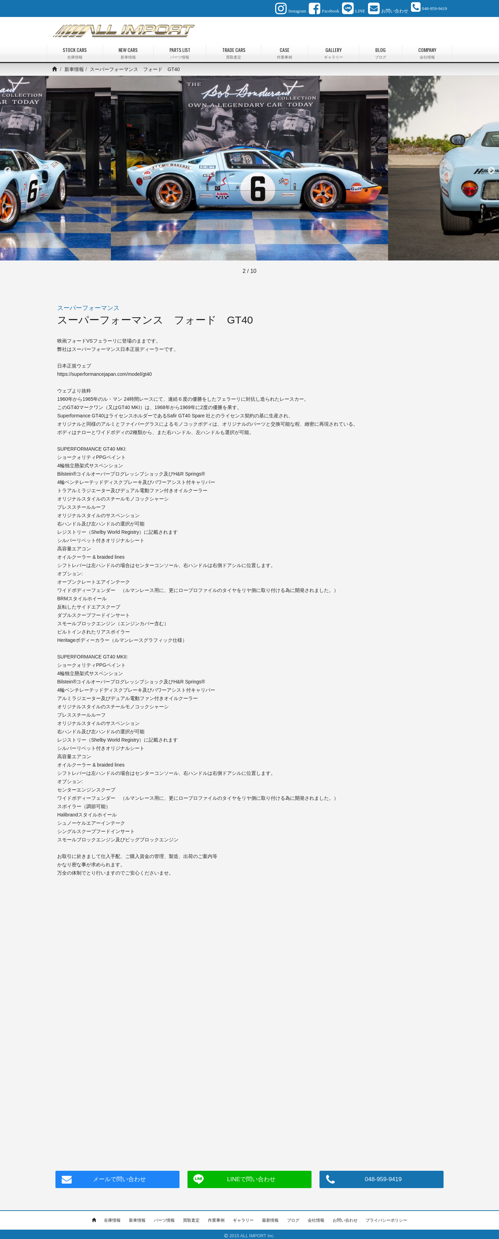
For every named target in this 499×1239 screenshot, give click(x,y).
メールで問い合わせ (117, 1176)
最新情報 (270, 1217)
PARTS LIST (180, 50)
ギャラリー (243, 1217)
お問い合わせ (345, 1217)
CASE (285, 50)
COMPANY (427, 50)
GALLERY (334, 50)
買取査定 (191, 1217)
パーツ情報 (164, 1217)
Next (491, 167)
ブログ (293, 1217)
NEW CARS (128, 50)
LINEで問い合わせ (249, 1176)
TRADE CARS (233, 50)
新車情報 (74, 66)
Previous (7, 167)
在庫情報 (112, 1217)
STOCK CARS (75, 50)
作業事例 (216, 1217)
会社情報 (316, 1217)
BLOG (381, 50)
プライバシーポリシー (386, 1217)
